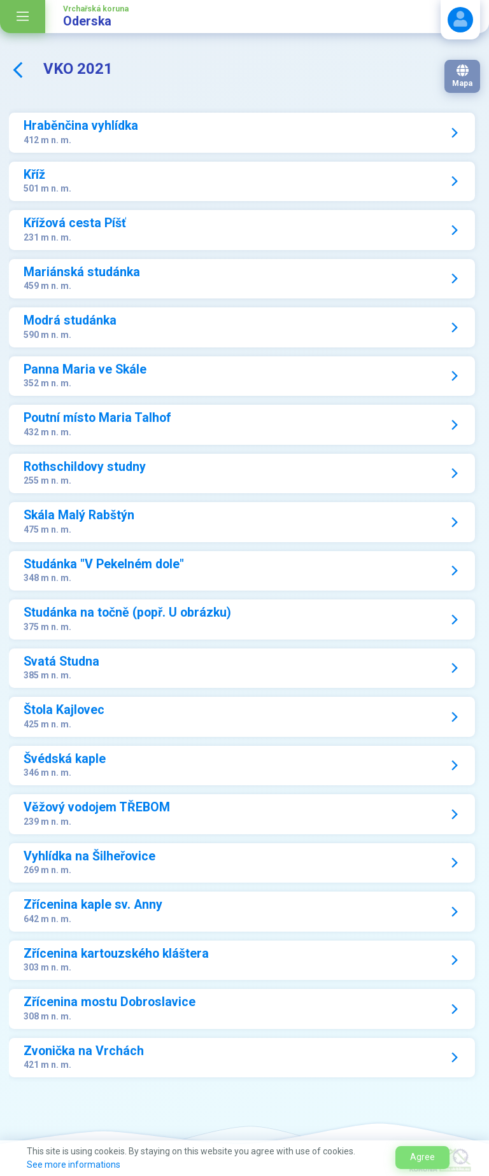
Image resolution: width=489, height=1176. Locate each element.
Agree (422, 1157)
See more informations (73, 1164)
